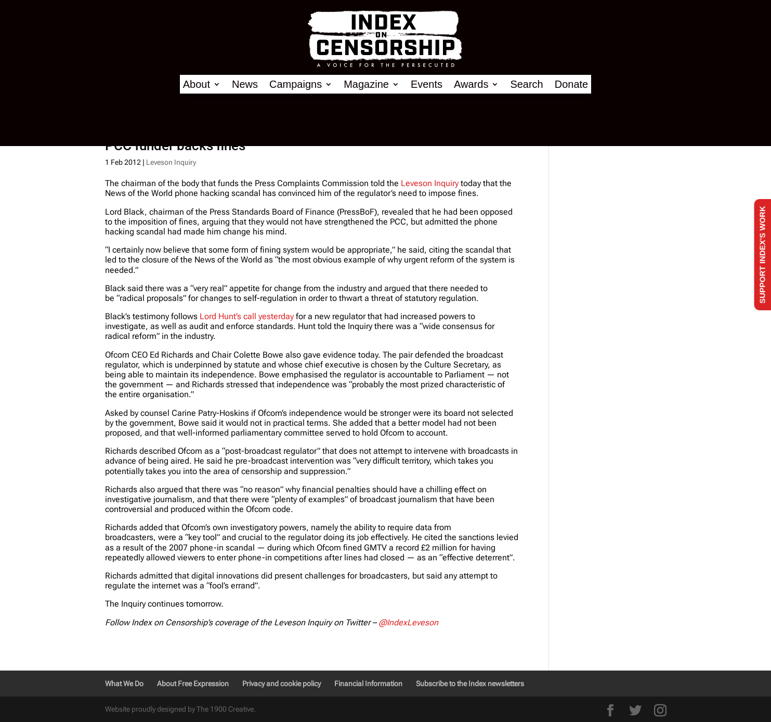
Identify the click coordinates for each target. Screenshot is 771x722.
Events (426, 84)
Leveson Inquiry (171, 162)
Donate (572, 84)
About (196, 84)
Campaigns (295, 84)
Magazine (366, 84)
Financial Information (368, 683)
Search (526, 84)
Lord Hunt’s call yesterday (247, 316)
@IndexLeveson (408, 622)
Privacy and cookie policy (281, 683)
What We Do (124, 683)
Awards (471, 84)
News (245, 84)
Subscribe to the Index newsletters (470, 683)
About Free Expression (193, 683)
